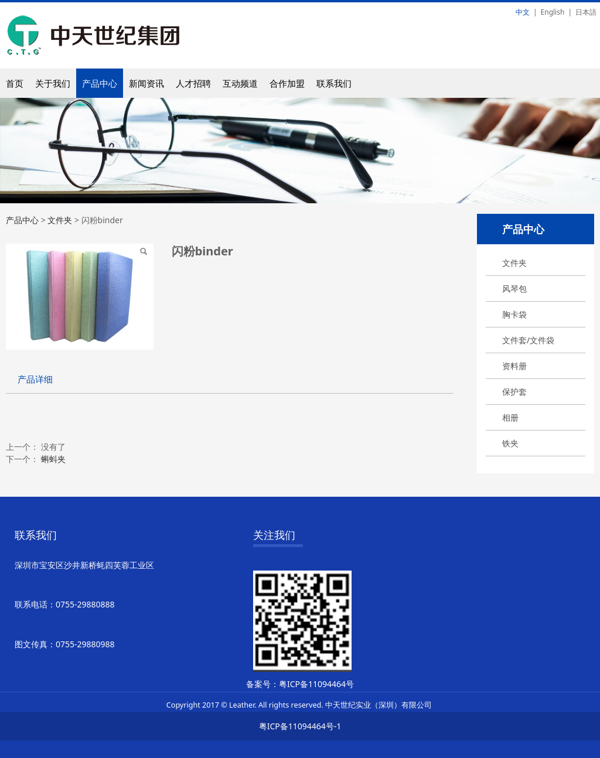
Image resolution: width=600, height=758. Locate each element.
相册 (510, 417)
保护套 (514, 391)
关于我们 (52, 83)
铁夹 (510, 443)
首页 (14, 83)
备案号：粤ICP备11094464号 (300, 683)
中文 (523, 12)
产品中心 (99, 83)
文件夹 (514, 262)
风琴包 (514, 288)
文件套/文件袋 (528, 340)
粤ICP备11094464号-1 (300, 726)
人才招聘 (193, 83)
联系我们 (334, 83)
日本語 (585, 12)
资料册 (514, 365)
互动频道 (240, 83)
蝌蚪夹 (53, 459)
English (553, 12)
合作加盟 (287, 83)
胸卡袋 (514, 314)
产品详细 (35, 379)
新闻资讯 (146, 83)
